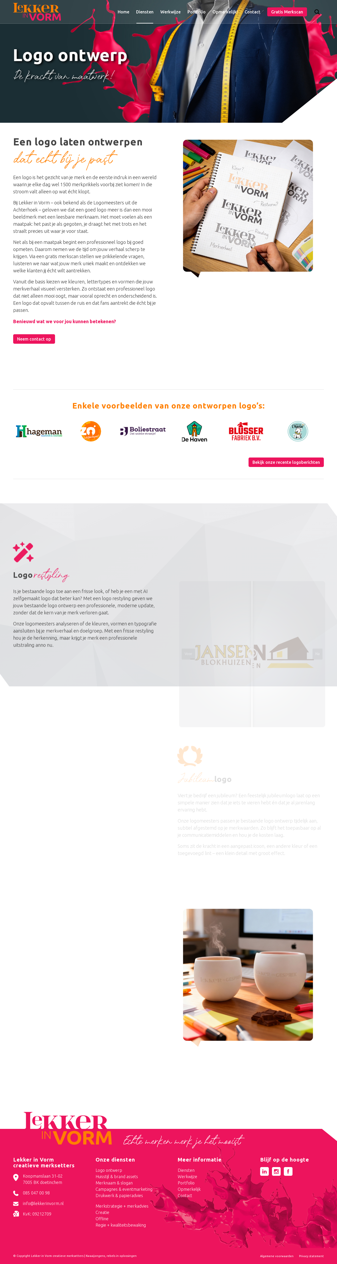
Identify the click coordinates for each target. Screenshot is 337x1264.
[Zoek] (317, 13)
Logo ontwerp (109, 1170)
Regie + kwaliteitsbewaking (121, 1225)
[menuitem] (123, 11)
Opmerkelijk (189, 1189)
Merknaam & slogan (114, 1183)
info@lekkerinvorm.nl (43, 1203)
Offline (102, 1218)
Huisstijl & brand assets (117, 1176)
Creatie (102, 1212)
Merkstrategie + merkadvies (122, 1206)
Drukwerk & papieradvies (119, 1195)
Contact (185, 1195)
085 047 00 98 (36, 1193)
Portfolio (186, 1183)
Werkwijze (187, 1176)
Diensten (186, 1170)
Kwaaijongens (95, 1255)
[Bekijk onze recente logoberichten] (286, 462)
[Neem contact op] (34, 339)
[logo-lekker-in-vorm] (37, 11)
